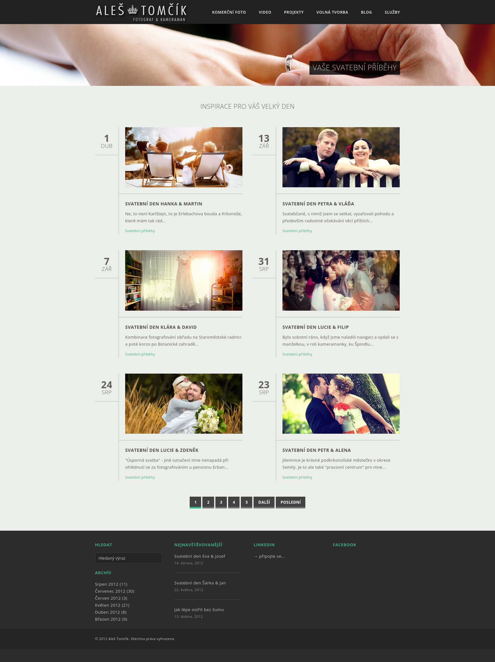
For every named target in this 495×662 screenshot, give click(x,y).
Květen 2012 (107, 605)
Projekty (294, 12)
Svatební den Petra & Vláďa (318, 204)
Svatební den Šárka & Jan (200, 583)
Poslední (291, 502)
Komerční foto (229, 12)
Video (265, 12)
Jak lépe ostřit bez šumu (199, 609)
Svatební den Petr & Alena (316, 450)
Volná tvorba (332, 12)
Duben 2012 (107, 612)
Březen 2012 (108, 619)
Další (264, 502)
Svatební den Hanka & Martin (163, 204)
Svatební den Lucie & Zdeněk (162, 450)
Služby (392, 12)
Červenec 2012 (110, 591)
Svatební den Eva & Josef (199, 556)
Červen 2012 (108, 598)
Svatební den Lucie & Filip (315, 327)
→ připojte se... (269, 556)
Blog (366, 12)
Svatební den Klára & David (161, 327)
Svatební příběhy (140, 230)
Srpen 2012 (107, 584)
